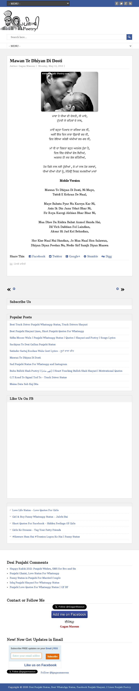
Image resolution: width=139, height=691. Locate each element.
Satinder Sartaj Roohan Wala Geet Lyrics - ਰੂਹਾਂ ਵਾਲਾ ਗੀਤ (42, 350)
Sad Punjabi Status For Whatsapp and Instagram (38, 364)
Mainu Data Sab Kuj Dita (24, 384)
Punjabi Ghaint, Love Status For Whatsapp (34, 573)
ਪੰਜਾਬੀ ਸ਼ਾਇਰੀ (20, 264)
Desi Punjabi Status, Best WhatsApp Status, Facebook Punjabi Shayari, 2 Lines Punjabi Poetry (80, 687)
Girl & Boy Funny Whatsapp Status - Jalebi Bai (40, 516)
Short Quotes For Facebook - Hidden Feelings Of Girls (43, 523)
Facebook (37, 256)
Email (49, 648)
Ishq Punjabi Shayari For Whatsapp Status (34, 582)
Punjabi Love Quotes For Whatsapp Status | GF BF (39, 587)
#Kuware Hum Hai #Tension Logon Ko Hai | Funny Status (46, 536)
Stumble (91, 256)
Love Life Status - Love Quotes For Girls (35, 510)
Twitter (55, 256)
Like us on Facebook (40, 665)
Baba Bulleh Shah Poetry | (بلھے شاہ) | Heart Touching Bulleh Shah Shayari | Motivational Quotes (66, 370)
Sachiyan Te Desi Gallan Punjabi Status (33, 344)
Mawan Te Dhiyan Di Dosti (25, 357)
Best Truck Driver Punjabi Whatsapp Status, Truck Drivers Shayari (48, 324)
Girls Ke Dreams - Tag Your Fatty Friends (36, 529)
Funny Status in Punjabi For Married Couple (35, 577)
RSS (55, 648)
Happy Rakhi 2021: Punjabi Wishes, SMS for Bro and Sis (43, 568)
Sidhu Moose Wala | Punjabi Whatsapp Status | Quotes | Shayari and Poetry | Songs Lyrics (62, 337)
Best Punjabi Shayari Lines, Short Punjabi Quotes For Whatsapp (47, 331)
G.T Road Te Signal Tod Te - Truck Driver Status (38, 377)
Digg (107, 256)
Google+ (73, 256)
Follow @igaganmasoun (55, 672)
